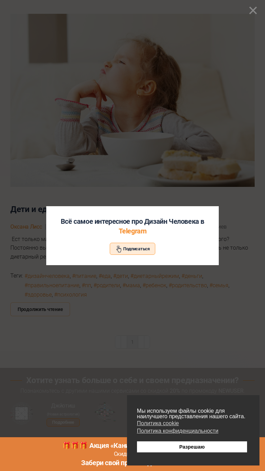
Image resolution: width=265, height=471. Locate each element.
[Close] (253, 10)
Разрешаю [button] (192, 447)
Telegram (133, 231)
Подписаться (132, 248)
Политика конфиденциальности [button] (177, 431)
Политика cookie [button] (158, 423)
